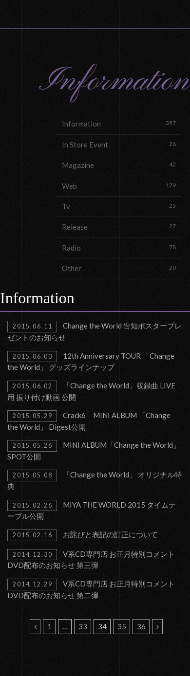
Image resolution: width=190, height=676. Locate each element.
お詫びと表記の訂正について (82, 535)
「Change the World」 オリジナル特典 (94, 480)
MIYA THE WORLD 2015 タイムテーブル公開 (91, 510)
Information (119, 123)
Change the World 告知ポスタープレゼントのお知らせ (94, 331)
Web (119, 185)
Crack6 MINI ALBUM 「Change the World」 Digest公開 (89, 420)
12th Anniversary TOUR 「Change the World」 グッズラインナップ (90, 361)
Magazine (119, 164)
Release (119, 226)
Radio (119, 247)
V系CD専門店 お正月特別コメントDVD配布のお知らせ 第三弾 (91, 559)
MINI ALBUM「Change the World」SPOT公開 (93, 450)
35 (121, 626)
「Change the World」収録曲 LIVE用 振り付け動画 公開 (91, 391)
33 (82, 626)
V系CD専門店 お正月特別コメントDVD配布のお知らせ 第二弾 (91, 589)
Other (119, 268)
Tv (119, 206)
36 (141, 626)
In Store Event (119, 144)
